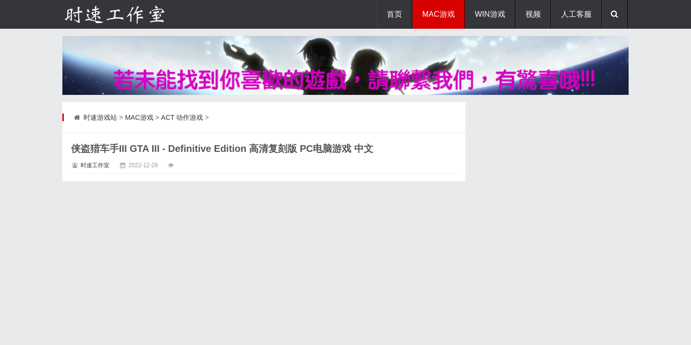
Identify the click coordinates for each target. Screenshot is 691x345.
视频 (533, 14)
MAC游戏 (438, 14)
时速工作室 (95, 165)
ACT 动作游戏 (182, 117)
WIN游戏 (490, 14)
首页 (394, 14)
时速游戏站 (100, 117)
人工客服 (576, 14)
